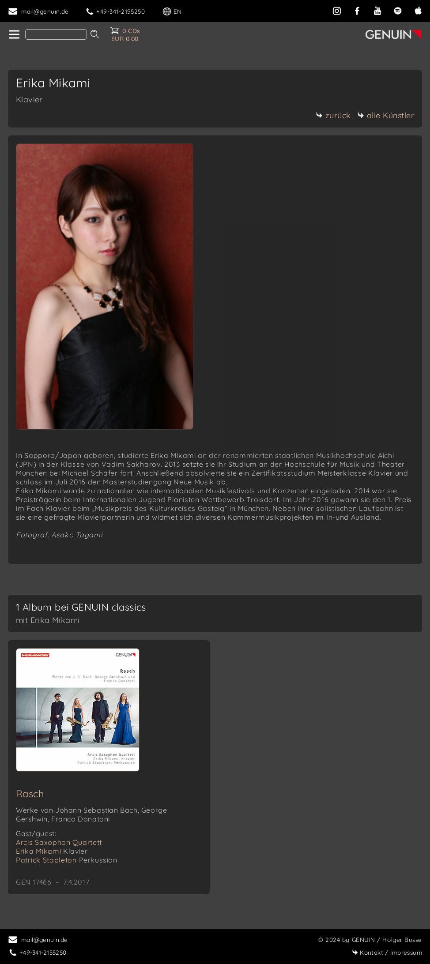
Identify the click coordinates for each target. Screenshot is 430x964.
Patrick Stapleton (66, 859)
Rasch (30, 794)
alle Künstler (386, 115)
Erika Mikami (51, 851)
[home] (13, 35)
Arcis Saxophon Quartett (59, 842)
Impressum (387, 952)
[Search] (56, 34)
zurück (333, 115)
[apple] (418, 10)
